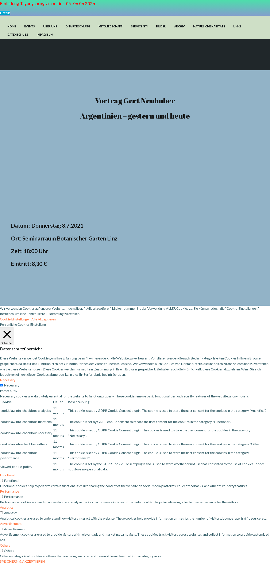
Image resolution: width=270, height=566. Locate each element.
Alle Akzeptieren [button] (43, 321)
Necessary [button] (7, 382)
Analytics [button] (7, 509)
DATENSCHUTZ (17, 34)
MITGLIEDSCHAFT (111, 26)
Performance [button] (9, 493)
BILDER (161, 26)
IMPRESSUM (45, 34)
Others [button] (5, 547)
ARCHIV (179, 26)
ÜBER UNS (50, 26)
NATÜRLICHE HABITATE (209, 26)
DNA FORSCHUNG (78, 26)
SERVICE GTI (139, 26)
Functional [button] (7, 477)
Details (5, 13)
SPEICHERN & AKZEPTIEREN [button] (22, 563)
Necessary (11, 387)
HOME (11, 26)
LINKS (237, 26)
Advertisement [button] (11, 525)
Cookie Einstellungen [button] (15, 321)
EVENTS (29, 26)
